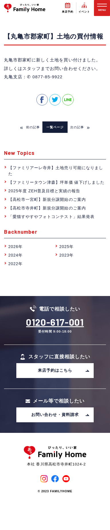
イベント (84, 11)
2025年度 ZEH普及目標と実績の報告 (44, 191)
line (68, 99)
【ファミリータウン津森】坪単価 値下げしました (56, 182)
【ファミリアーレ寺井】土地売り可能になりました (55, 170)
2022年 (15, 263)
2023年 (66, 255)
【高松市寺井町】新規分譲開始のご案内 (47, 208)
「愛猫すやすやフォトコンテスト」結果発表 (51, 216)
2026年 (15, 246)
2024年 (15, 255)
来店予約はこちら (64, 370)
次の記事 (80, 127)
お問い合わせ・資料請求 (60, 414)
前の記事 (30, 127)
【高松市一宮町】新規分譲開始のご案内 (47, 199)
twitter (55, 99)
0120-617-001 (55, 322)
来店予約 (67, 11)
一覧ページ (55, 127)
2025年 (66, 246)
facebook (42, 99)
